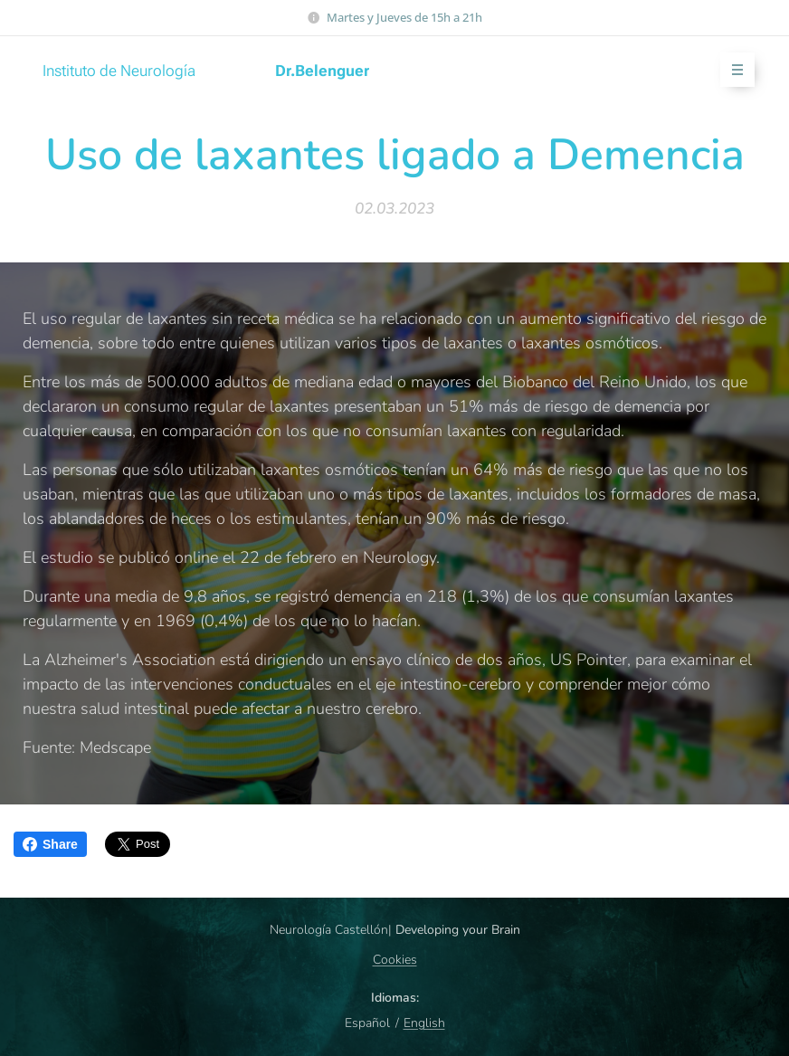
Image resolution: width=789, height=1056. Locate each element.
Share (50, 844)
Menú (731, 70)
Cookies (395, 959)
